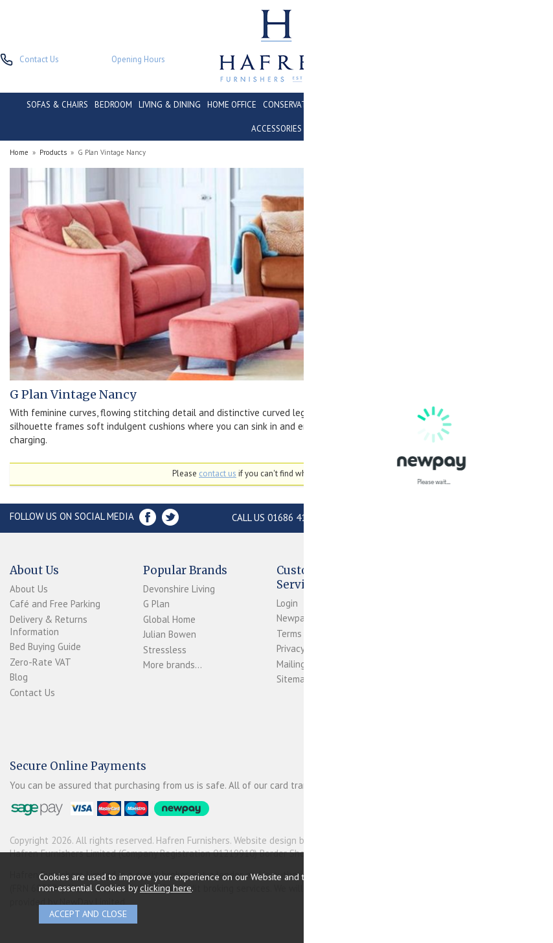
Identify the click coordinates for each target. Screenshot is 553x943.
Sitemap (293, 679)
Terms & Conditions (316, 633)
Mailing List (299, 664)
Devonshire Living (179, 589)
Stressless (164, 650)
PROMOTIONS (502, 104)
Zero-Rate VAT (40, 662)
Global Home (169, 619)
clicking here (166, 887)
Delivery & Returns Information (48, 625)
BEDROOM (113, 104)
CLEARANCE (449, 104)
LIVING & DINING (170, 104)
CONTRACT (398, 104)
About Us (29, 589)
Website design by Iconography (298, 840)
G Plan (156, 604)
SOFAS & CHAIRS (57, 104)
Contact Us (32, 692)
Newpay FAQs (304, 618)
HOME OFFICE (231, 104)
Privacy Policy (303, 648)
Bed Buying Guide (45, 646)
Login (287, 603)
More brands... (172, 664)
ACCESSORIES (276, 128)
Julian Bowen (169, 634)
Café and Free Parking (55, 604)
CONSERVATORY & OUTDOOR (316, 104)
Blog (19, 677)
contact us (217, 473)
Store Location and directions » (443, 517)
